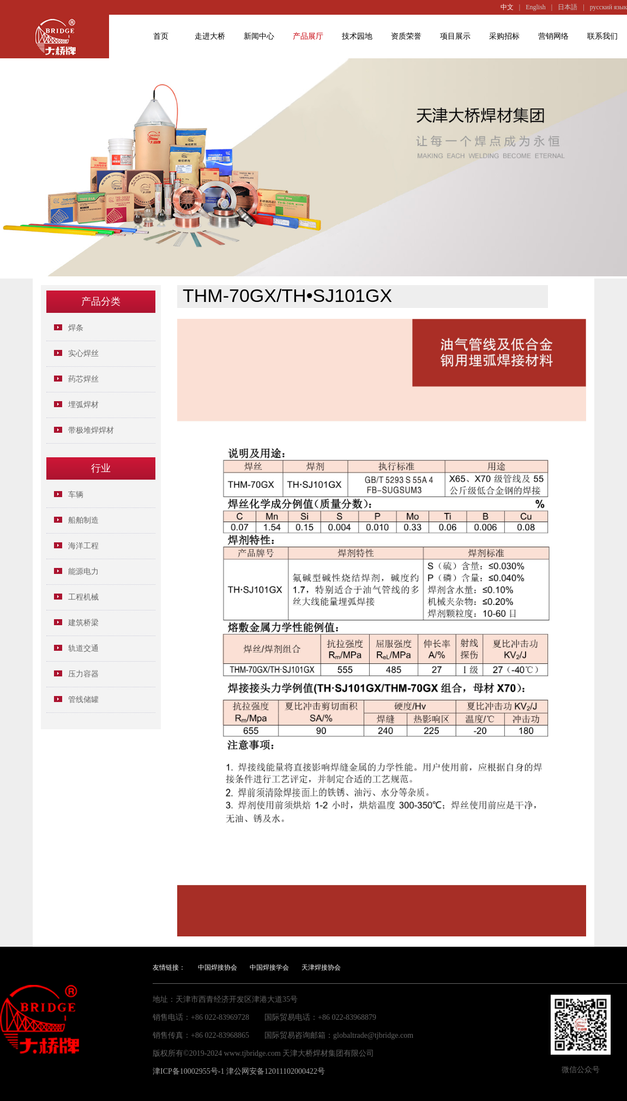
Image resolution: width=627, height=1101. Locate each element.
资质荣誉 (406, 36)
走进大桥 (210, 36)
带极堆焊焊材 (91, 430)
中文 (507, 7)
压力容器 (83, 674)
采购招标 (504, 36)
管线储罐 (83, 699)
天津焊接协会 (321, 967)
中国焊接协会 (217, 967)
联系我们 (602, 36)
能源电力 (83, 571)
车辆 (75, 495)
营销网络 (553, 36)
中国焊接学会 (269, 967)
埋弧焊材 (83, 405)
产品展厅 (308, 36)
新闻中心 (259, 36)
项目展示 (455, 36)
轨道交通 (83, 648)
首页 (160, 36)
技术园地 (357, 36)
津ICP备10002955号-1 (188, 1071)
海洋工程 (83, 546)
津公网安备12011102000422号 (275, 1071)
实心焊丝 (83, 353)
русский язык (608, 7)
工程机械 (83, 597)
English (536, 7)
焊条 (75, 328)
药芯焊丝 (83, 379)
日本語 (567, 7)
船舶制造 (83, 520)
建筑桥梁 (83, 623)
